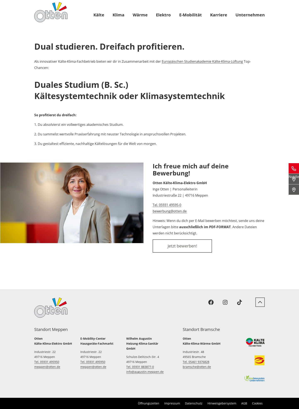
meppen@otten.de (47, 367)
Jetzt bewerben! (182, 246)
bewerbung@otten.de (170, 211)
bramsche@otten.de (197, 367)
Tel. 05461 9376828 (196, 362)
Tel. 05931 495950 (46, 362)
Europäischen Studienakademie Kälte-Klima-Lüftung (202, 61)
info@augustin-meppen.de (145, 372)
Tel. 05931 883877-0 (140, 367)
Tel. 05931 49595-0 (167, 205)
